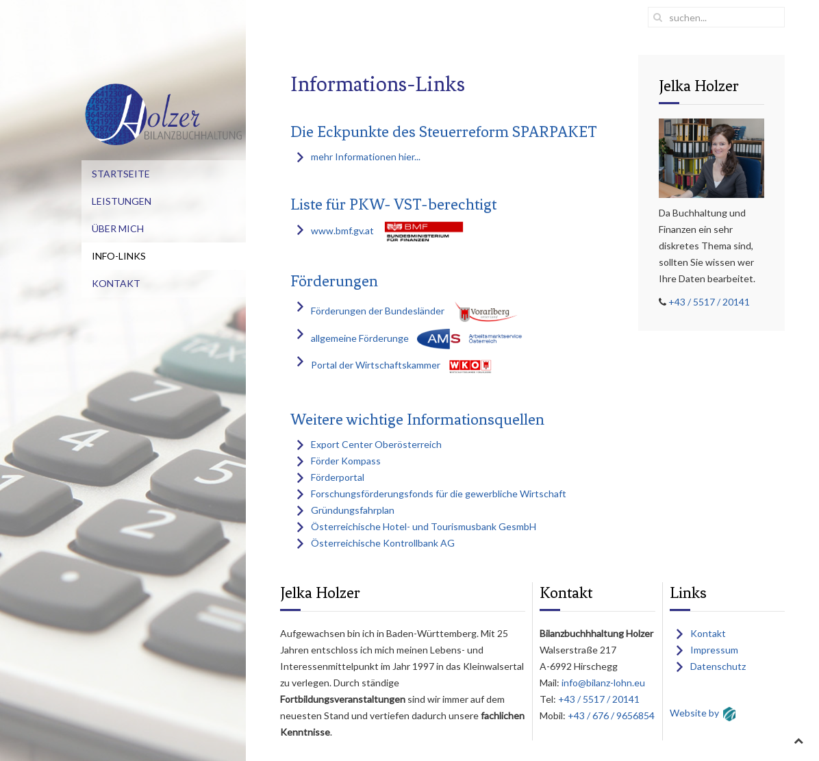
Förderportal (337, 477)
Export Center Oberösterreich (376, 444)
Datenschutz (718, 666)
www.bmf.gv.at (342, 230)
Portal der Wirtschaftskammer (375, 365)
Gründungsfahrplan (352, 510)
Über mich (118, 228)
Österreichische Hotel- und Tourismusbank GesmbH (423, 526)
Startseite (121, 173)
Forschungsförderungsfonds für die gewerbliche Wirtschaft (438, 493)
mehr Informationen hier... (365, 156)
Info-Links (119, 256)
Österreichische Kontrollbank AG (383, 543)
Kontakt (116, 283)
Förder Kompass (346, 460)
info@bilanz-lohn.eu (602, 682)
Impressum (714, 650)
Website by (694, 713)
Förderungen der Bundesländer (377, 310)
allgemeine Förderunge (360, 337)
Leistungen (121, 201)
